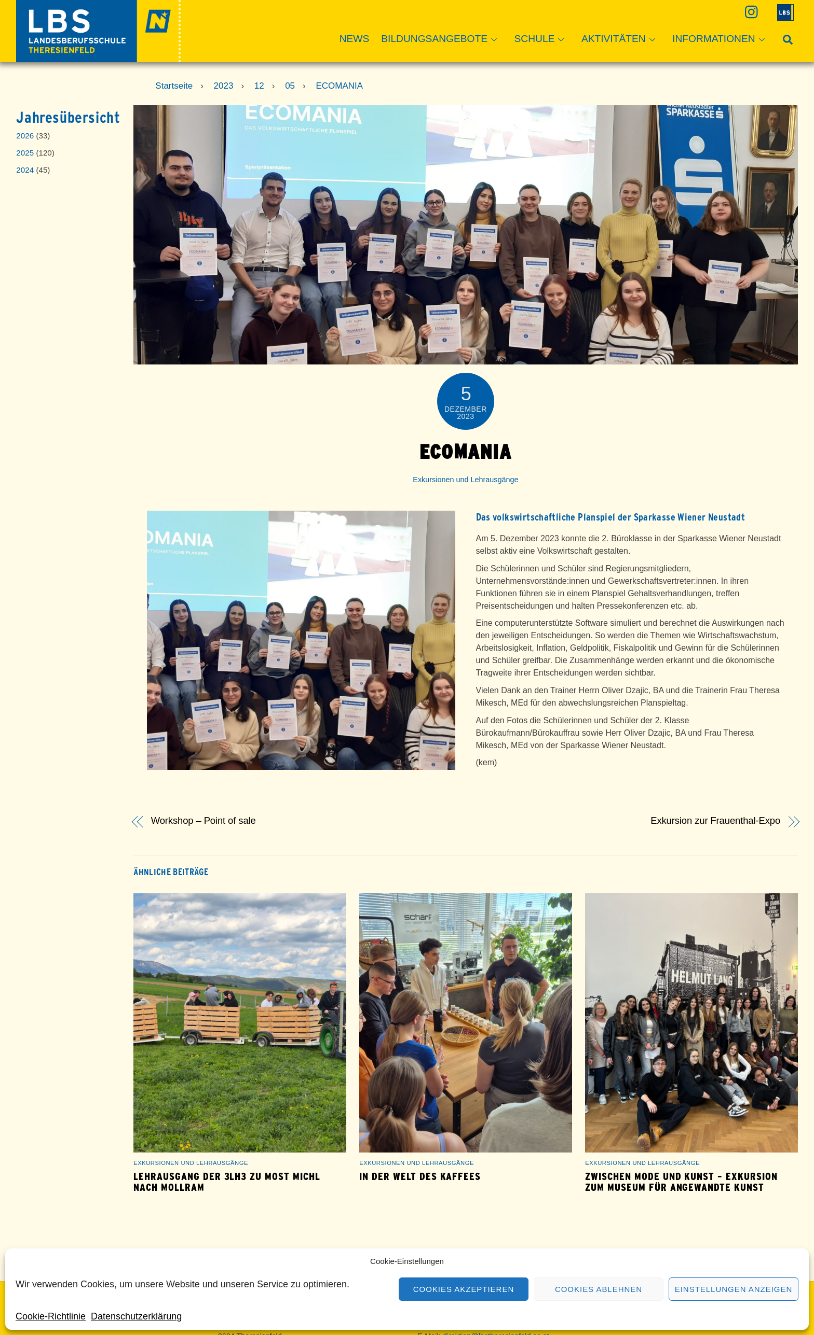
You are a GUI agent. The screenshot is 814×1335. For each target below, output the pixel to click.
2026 (25, 135)
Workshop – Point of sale (203, 821)
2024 (25, 169)
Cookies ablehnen (598, 1289)
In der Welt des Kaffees (420, 1176)
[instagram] (750, 11)
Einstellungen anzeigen (734, 1289)
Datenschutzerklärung (136, 1316)
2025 (25, 152)
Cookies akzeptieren (463, 1289)
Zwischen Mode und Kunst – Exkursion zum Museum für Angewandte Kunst (681, 1182)
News (355, 38)
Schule (542, 39)
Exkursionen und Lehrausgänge (465, 479)
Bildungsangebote (442, 39)
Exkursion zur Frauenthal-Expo (715, 821)
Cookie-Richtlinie (51, 1316)
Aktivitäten (621, 39)
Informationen (721, 39)
